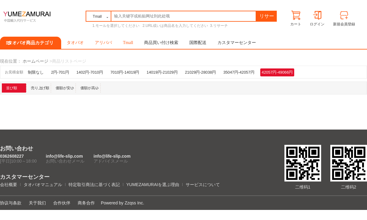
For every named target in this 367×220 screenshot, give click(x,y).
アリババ (103, 42)
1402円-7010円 (89, 72)
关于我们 (37, 202)
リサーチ (266, 17)
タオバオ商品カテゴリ (31, 42)
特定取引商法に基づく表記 (94, 184)
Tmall (128, 42)
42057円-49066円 (277, 72)
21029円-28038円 (200, 72)
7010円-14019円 (124, 72)
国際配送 (197, 42)
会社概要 (8, 184)
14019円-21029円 (161, 72)
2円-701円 (60, 72)
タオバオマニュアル (43, 184)
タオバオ (75, 42)
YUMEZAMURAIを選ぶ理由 (152, 184)
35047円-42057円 (238, 72)
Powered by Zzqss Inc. (122, 202)
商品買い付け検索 (161, 42)
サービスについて (203, 184)
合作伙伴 (61, 202)
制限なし (36, 72)
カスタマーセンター (236, 42)
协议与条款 (10, 202)
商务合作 (86, 202)
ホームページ (35, 61)
